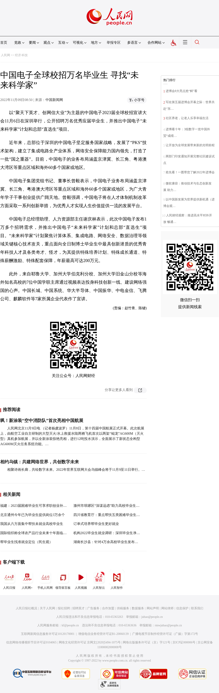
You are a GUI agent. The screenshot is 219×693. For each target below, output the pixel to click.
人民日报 (9, 579)
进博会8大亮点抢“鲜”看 (181, 91)
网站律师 (167, 608)
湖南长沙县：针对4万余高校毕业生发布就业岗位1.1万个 (116, 542)
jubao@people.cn (152, 616)
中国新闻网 (54, 100)
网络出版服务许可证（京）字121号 (146, 642)
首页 (3, 42)
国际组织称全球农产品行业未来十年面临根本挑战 (38, 533)
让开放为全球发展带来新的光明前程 (190, 145)
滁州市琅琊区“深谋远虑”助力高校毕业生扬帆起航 (111, 505)
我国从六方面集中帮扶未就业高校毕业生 (31, 524)
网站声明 (153, 608)
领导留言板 (63, 579)
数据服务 (138, 608)
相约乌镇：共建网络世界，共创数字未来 (39, 461)
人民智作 (116, 579)
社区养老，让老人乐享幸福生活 (187, 118)
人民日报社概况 (26, 608)
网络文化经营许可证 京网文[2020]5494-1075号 (90, 642)
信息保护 (182, 608)
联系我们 (197, 608)
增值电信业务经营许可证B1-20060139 (103, 634)
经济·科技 (21, 55)
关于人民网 (47, 608)
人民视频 (81, 579)
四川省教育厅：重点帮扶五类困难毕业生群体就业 (111, 515)
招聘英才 (78, 608)
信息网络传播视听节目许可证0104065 (31, 642)
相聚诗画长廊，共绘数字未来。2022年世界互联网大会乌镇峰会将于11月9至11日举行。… (76, 469)
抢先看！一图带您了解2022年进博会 (190, 172)
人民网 (5, 55)
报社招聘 (64, 608)
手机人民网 (45, 579)
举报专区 (114, 42)
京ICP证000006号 (184, 642)
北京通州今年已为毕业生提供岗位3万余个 (32, 515)
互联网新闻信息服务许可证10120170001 (48, 634)
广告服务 (93, 608)
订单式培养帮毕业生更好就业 (96, 524)
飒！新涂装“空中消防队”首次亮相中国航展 (41, 420)
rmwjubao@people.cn (168, 625)
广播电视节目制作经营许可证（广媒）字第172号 (165, 634)
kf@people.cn (70, 625)
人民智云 (98, 579)
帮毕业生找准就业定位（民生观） (26, 542)
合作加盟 (108, 608)
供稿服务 (123, 608)
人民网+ (27, 579)
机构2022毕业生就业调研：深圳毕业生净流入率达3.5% (115, 533)
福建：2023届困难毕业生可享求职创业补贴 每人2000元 (42, 505)
